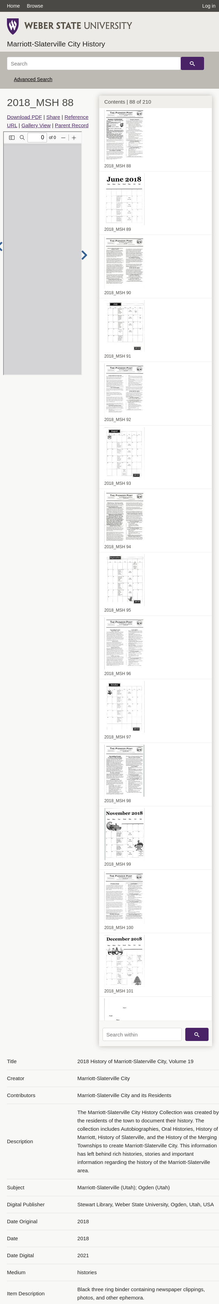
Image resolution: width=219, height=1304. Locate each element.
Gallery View (36, 125)
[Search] (94, 63)
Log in (209, 6)
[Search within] (142, 1034)
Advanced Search (33, 79)
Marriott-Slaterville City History (56, 44)
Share (53, 117)
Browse (35, 6)
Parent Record (72, 125)
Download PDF (24, 117)
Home (13, 6)
